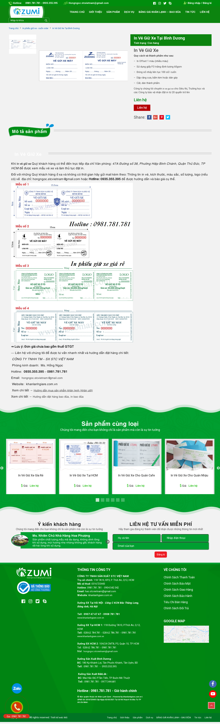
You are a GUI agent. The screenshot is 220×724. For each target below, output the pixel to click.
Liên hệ (204, 12)
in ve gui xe (169, 89)
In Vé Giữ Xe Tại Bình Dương (72, 28)
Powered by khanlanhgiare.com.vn (127, 699)
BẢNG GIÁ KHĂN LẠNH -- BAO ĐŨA (160, 12)
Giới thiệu (95, 12)
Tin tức (190, 12)
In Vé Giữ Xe (147, 50)
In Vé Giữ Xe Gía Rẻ (30, 477)
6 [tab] (122, 501)
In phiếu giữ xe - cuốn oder (38, 28)
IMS (67, 719)
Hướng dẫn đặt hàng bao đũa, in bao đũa (62, 397)
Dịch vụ (129, 12)
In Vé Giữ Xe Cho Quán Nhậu (189, 477)
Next (218, 469)
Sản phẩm (113, 12)
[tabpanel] (30, 467)
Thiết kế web (57, 719)
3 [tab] (107, 501)
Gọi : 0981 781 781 (16, 716)
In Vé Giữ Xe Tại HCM (83, 477)
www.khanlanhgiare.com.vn (92, 619)
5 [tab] (117, 501)
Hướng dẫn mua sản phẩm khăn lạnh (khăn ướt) (68, 391)
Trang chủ (77, 12)
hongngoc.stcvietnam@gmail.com (45, 379)
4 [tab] (112, 501)
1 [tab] (97, 501)
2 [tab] (102, 501)
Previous (2, 469)
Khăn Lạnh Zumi (104, 699)
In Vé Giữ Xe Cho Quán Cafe (136, 477)
